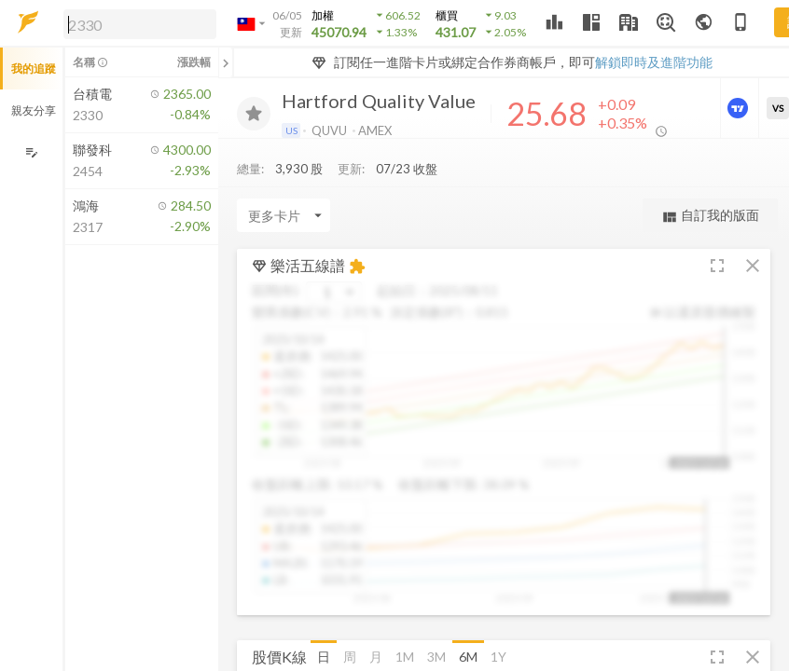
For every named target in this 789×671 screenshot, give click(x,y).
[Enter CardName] (283, 220)
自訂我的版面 (710, 220)
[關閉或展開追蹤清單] (225, 62)
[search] (139, 24)
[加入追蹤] (253, 113)
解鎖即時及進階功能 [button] (654, 62)
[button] (136, 23)
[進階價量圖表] (739, 108)
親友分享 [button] (33, 110)
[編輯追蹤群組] (31, 152)
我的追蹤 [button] (33, 68)
